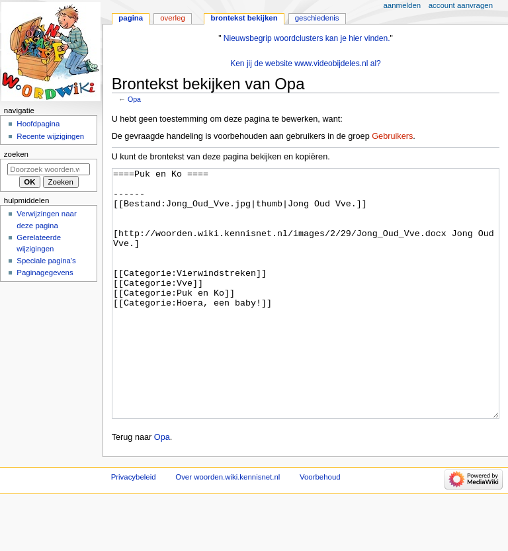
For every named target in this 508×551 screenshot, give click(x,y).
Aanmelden (402, 5)
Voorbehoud (320, 526)
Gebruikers (392, 136)
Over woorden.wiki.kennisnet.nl (227, 526)
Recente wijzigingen (50, 136)
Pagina (130, 18)
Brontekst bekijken (243, 18)
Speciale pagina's (46, 261)
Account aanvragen (461, 5)
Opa (134, 99)
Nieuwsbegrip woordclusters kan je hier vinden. (307, 38)
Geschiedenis (317, 18)
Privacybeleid (133, 526)
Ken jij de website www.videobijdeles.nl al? (305, 63)
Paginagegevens (45, 272)
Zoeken (16, 154)
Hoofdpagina (38, 124)
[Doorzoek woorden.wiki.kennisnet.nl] (48, 169)
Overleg (172, 18)
